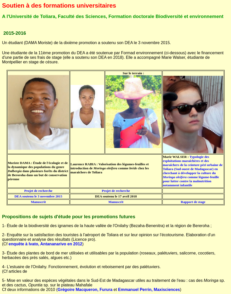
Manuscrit (38, 202)
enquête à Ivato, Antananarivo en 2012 (45, 244)
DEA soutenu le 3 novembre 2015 (38, 196)
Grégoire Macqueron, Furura (85, 289)
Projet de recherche (38, 191)
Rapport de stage (193, 202)
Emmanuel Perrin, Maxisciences (149, 289)
